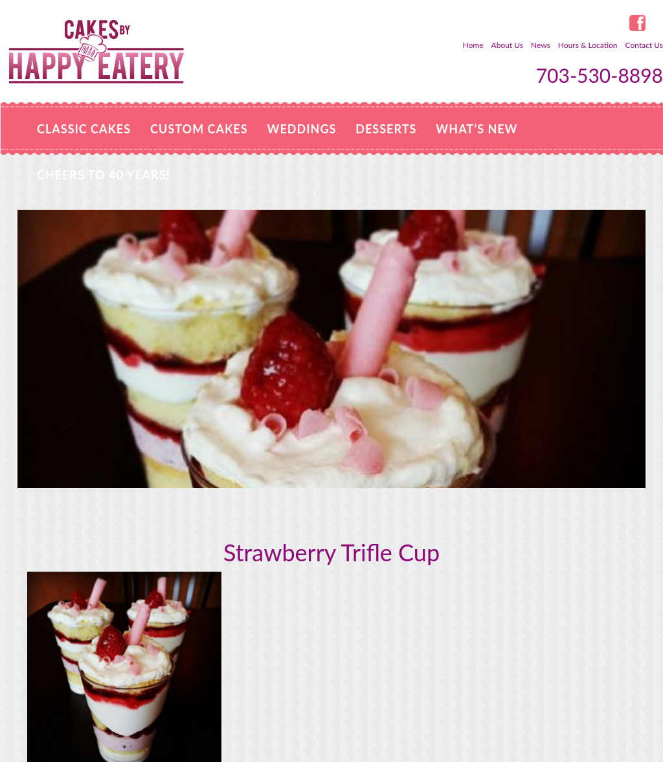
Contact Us (644, 45)
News (540, 45)
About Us (507, 45)
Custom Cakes (198, 129)
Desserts (385, 129)
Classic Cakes (84, 129)
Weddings (302, 129)
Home (473, 45)
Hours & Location (588, 45)
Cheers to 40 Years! (103, 175)
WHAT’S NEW (476, 129)
